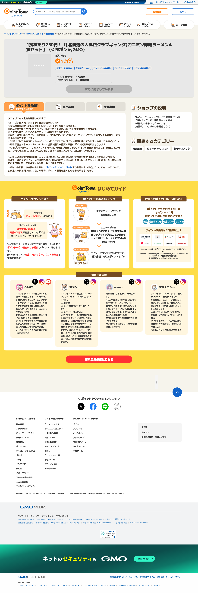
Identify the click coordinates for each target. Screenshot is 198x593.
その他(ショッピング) (25, 486)
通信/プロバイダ (52, 446)
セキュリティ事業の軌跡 (139, 522)
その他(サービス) (52, 468)
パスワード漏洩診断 (75, 519)
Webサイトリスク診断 (94, 519)
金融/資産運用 (51, 442)
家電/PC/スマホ (181, 148)
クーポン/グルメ (52, 424)
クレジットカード (52, 455)
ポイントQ (77, 433)
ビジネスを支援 (63, 586)
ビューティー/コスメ (157, 148)
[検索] (84, 12)
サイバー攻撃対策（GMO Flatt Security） (97, 523)
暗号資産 (132, 586)
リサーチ (103, 586)
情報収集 (113, 586)
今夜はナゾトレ (79, 442)
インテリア (21, 464)
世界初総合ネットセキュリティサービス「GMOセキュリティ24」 (41, 519)
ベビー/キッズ (22, 472)
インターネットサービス (26, 586)
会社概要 (51, 493)
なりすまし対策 (121, 523)
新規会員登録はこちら (99, 359)
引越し (47, 450)
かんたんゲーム (79, 446)
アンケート (78, 428)
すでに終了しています (99, 89)
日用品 (19, 468)
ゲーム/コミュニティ (54, 428)
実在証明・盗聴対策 (25, 523)
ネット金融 (122, 586)
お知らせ (145, 432)
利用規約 (19, 493)
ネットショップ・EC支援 (46, 586)
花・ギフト (21, 446)
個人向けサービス (145, 586)
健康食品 (20, 442)
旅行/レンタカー (52, 464)
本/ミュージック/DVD (25, 450)
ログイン (183, 11)
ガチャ (76, 424)
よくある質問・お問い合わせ (153, 436)
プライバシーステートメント (35, 493)
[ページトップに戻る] (177, 392)
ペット (19, 459)
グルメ (19, 455)
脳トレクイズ (79, 437)
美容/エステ (50, 437)
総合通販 (137, 148)
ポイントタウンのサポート (59, 167)
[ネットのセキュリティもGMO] (24, 2)
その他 (156, 586)
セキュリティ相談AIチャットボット (117, 519)
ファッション (22, 428)
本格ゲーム (78, 450)
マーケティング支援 (90, 586)
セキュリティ (76, 586)
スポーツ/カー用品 (24, 477)
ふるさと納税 (22, 481)
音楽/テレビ (50, 459)
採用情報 (60, 493)
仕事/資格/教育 (51, 433)
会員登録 (157, 11)
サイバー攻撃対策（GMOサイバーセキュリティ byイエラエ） (58, 523)
